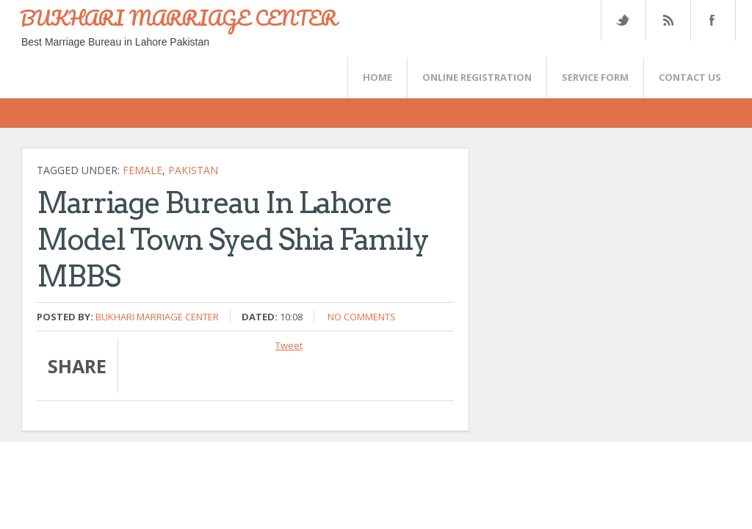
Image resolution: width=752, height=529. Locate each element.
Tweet (289, 345)
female (142, 170)
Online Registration (477, 77)
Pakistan (193, 170)
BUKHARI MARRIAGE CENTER (178, 17)
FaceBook (710, 20)
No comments (362, 316)
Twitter (622, 20)
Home (377, 77)
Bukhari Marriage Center (157, 316)
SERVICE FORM (595, 77)
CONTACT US (690, 77)
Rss (667, 20)
